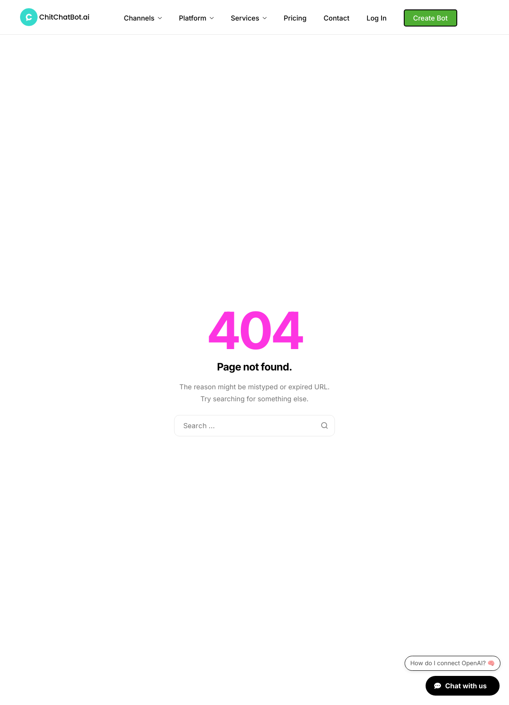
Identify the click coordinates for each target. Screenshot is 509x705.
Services (248, 18)
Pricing (295, 18)
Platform (196, 18)
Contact (336, 18)
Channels (143, 18)
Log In (377, 18)
